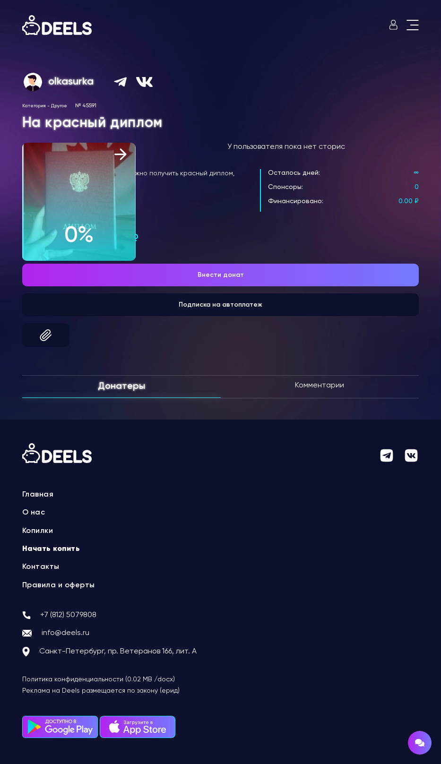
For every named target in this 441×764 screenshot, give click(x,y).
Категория (34, 105)
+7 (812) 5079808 (68, 615)
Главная (38, 494)
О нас (33, 512)
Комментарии (319, 385)
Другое (59, 105)
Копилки (37, 531)
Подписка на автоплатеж (220, 304)
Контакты (41, 567)
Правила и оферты (58, 585)
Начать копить (51, 549)
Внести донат (221, 275)
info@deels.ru (65, 633)
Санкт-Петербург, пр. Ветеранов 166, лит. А (118, 651)
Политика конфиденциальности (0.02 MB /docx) (98, 679)
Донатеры (121, 386)
